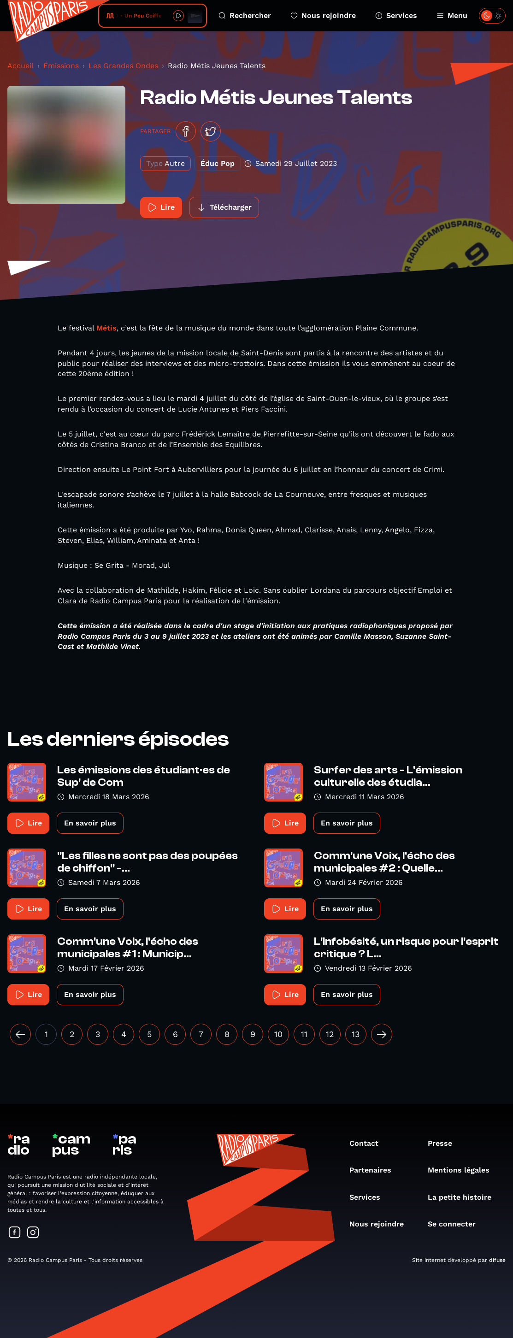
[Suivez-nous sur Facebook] (14, 1233)
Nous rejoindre (323, 15)
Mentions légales (463, 1170)
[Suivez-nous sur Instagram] (33, 1233)
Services (396, 15)
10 (278, 1034)
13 (356, 1034)
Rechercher (244, 15)
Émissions (61, 65)
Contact (368, 1143)
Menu (451, 15)
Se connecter (456, 1224)
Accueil (20, 65)
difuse (497, 1260)
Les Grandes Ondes (123, 65)
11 (304, 1034)
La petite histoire (464, 1197)
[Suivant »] (381, 1034)
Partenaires (375, 1170)
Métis (106, 328)
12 (330, 1034)
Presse (444, 1143)
